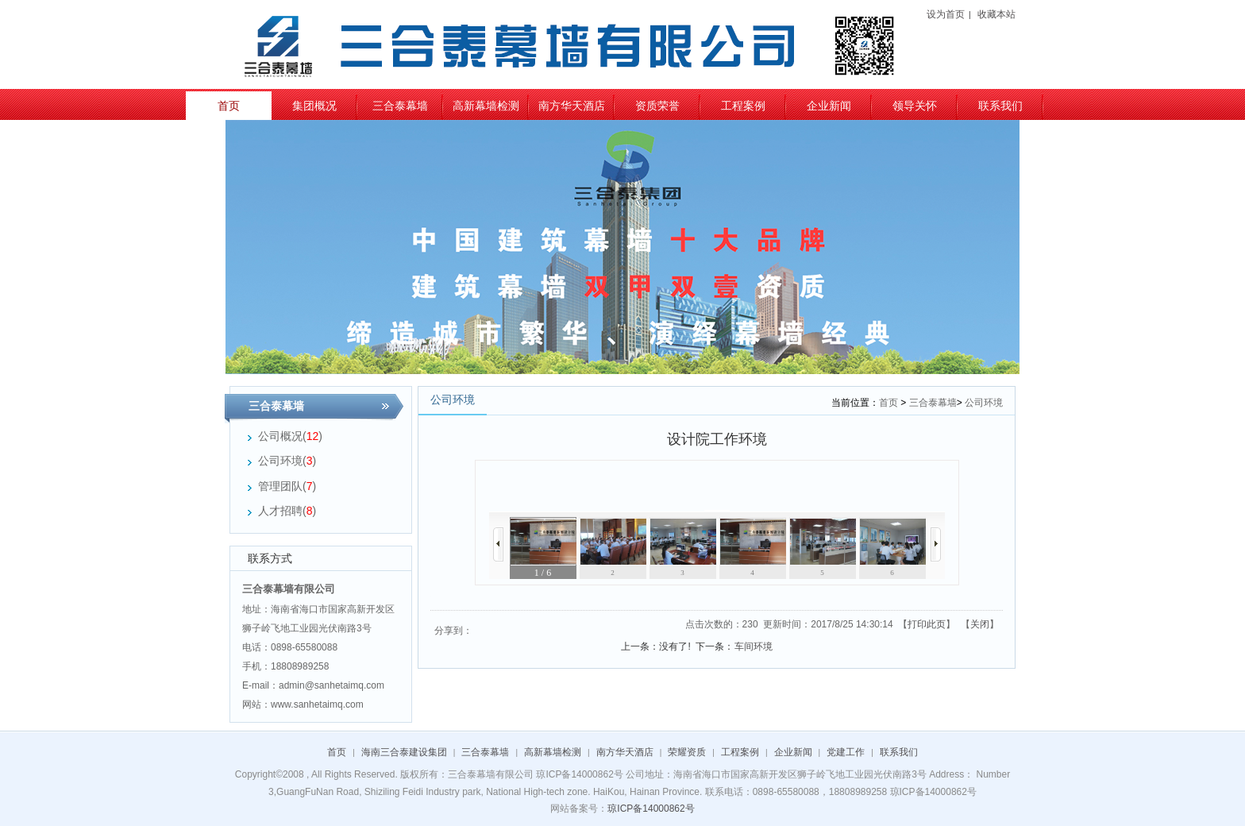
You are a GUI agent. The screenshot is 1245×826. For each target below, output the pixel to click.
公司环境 (984, 402)
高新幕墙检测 (486, 105)
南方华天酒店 (571, 105)
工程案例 (743, 105)
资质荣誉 (657, 105)
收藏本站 (996, 14)
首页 (229, 105)
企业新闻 (829, 105)
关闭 (979, 624)
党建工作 (846, 752)
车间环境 (753, 646)
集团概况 (314, 105)
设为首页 (946, 14)
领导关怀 (914, 105)
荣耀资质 (687, 752)
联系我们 (1000, 105)
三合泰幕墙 (400, 105)
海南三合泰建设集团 (404, 752)
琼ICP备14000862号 (650, 808)
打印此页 (927, 624)
